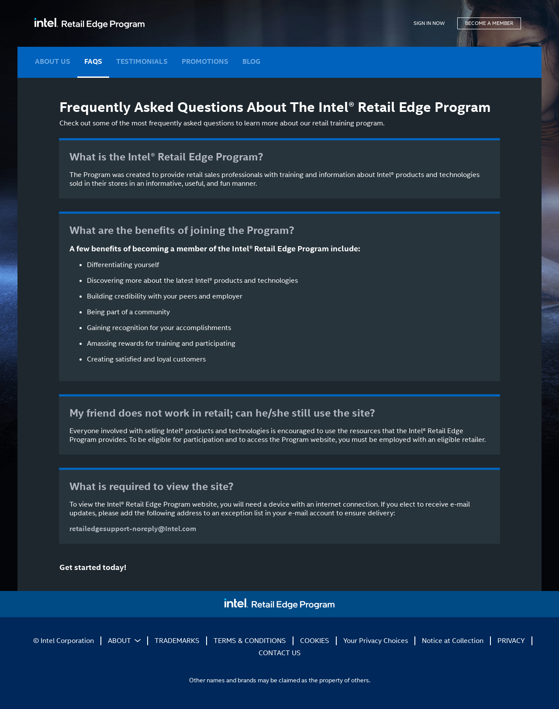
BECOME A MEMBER (489, 23)
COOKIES (314, 640)
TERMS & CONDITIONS (250, 640)
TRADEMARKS (177, 640)
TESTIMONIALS (142, 61)
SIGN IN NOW (429, 23)
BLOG (251, 61)
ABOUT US (52, 61)
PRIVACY (511, 640)
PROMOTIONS (205, 61)
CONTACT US (280, 652)
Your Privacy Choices (375, 640)
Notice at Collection (452, 640)
